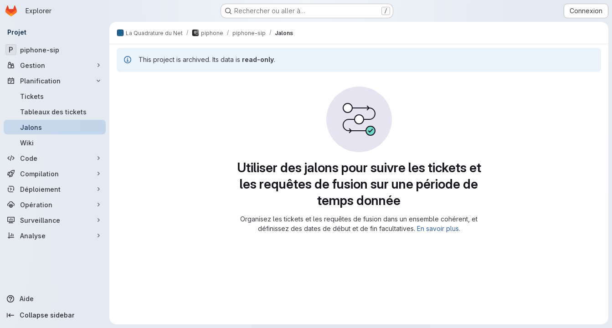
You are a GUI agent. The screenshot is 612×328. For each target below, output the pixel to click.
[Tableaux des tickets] (55, 111)
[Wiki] (55, 142)
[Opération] (55, 204)
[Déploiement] (55, 189)
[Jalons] (55, 127)
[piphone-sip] (55, 49)
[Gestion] (55, 65)
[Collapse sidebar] (55, 315)
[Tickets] (55, 96)
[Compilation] (55, 173)
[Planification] (55, 80)
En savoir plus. (438, 228)
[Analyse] (55, 235)
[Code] (55, 158)
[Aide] (55, 299)
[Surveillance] (55, 220)
